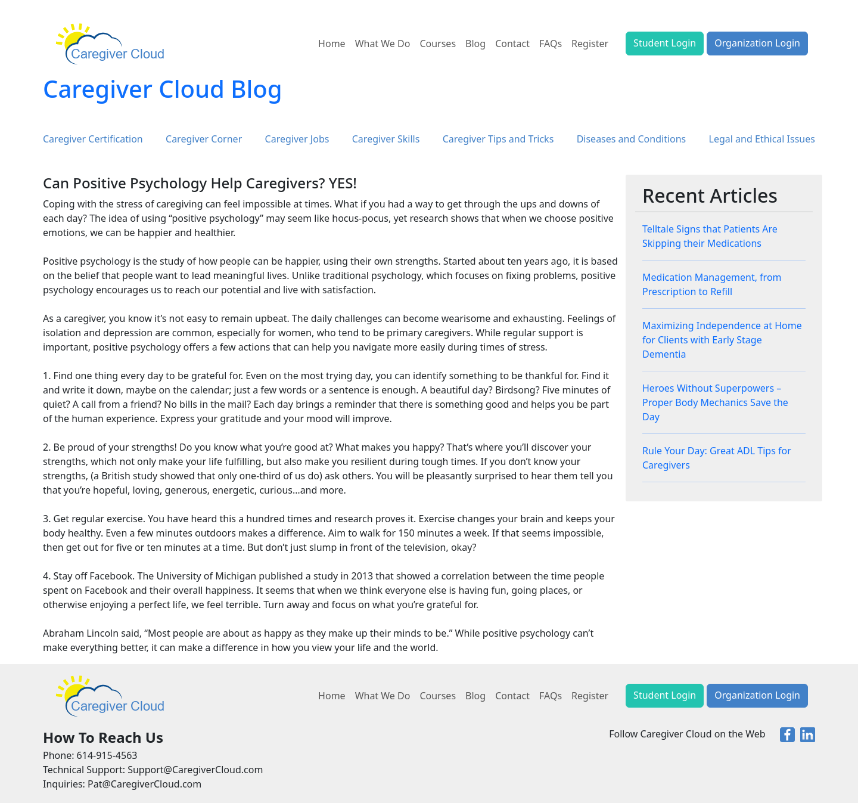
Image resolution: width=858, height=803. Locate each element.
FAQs (550, 43)
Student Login (664, 42)
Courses (437, 43)
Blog (475, 43)
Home (332, 43)
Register (589, 43)
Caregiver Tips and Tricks (498, 138)
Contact (512, 43)
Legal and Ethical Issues (762, 138)
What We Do (383, 43)
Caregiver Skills (386, 138)
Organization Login (757, 42)
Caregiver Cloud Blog (162, 88)
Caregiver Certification (93, 138)
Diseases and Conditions (631, 138)
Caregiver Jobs (297, 138)
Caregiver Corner (204, 138)
